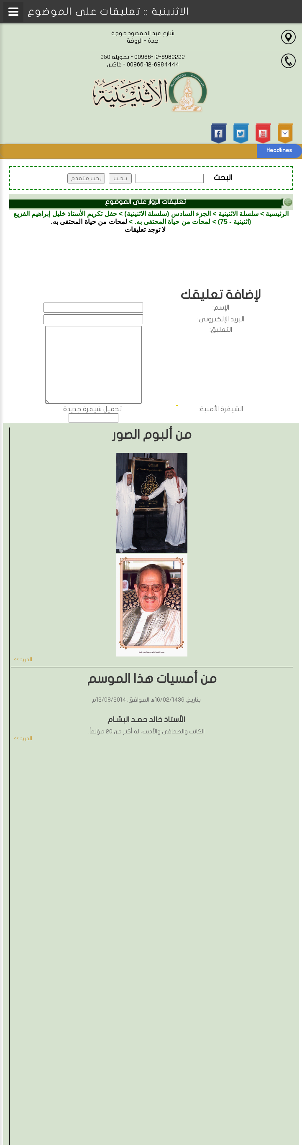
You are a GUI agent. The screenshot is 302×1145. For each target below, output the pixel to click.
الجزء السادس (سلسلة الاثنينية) (167, 213)
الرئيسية (277, 213)
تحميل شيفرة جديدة (92, 409)
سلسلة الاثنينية (238, 213)
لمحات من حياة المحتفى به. (172, 221)
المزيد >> (23, 659)
